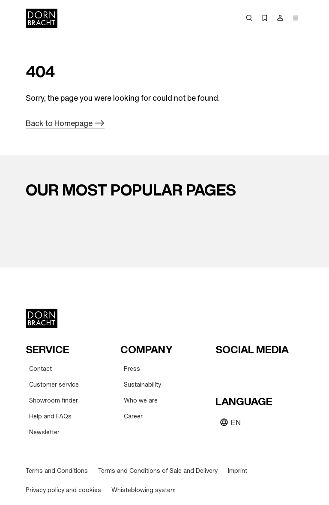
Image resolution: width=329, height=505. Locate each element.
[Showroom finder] (53, 401)
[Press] (132, 369)
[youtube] (223, 370)
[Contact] (40, 369)
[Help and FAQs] (50, 416)
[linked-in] (285, 370)
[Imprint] (237, 471)
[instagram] (238, 370)
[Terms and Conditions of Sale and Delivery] (158, 471)
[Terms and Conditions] (57, 471)
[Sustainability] (142, 385)
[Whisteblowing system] (143, 490)
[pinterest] (254, 370)
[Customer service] (54, 385)
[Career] (133, 416)
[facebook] (269, 370)
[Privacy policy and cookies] (63, 490)
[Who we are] (141, 401)
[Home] (41, 18)
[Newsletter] (44, 432)
